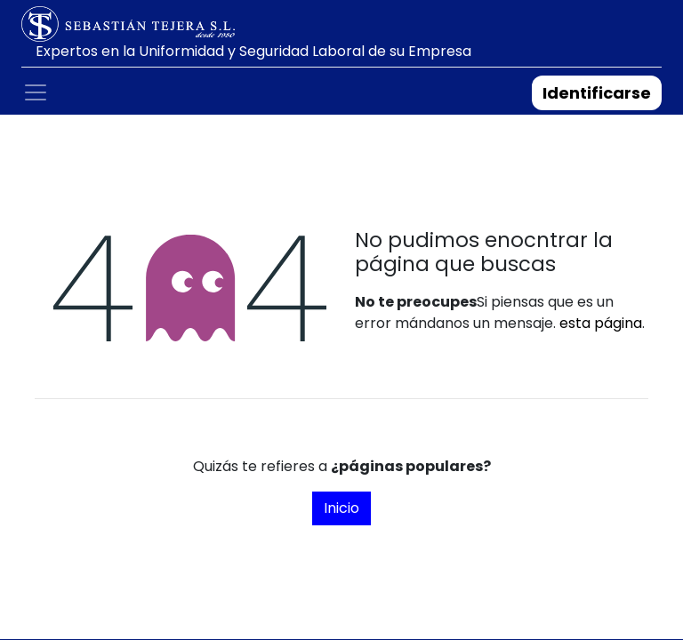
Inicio (341, 508)
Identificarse (596, 93)
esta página (600, 323)
